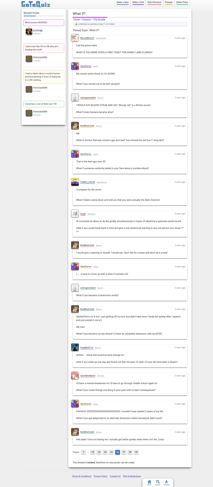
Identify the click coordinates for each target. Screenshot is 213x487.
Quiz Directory (154, 2)
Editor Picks (182, 2)
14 (105, 452)
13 (99, 452)
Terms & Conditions (81, 476)
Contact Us (115, 476)
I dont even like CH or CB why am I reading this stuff (42, 48)
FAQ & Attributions (132, 476)
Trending (166, 483)
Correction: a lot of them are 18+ (41, 104)
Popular (169, 2)
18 (130, 452)
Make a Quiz (123, 2)
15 (111, 452)
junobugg (37, 30)
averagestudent (88, 97)
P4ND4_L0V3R (87, 182)
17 (123, 452)
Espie (83, 213)
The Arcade (99, 19)
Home (77, 19)
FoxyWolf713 (86, 347)
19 (136, 452)
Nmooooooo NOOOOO (36, 22)
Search (157, 483)
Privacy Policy (100, 476)
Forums (87, 19)
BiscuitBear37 (87, 38)
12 (92, 452)
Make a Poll (138, 2)
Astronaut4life (40, 57)
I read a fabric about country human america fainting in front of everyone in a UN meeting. (43, 76)
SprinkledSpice (87, 375)
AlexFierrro (85, 66)
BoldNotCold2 (87, 125)
